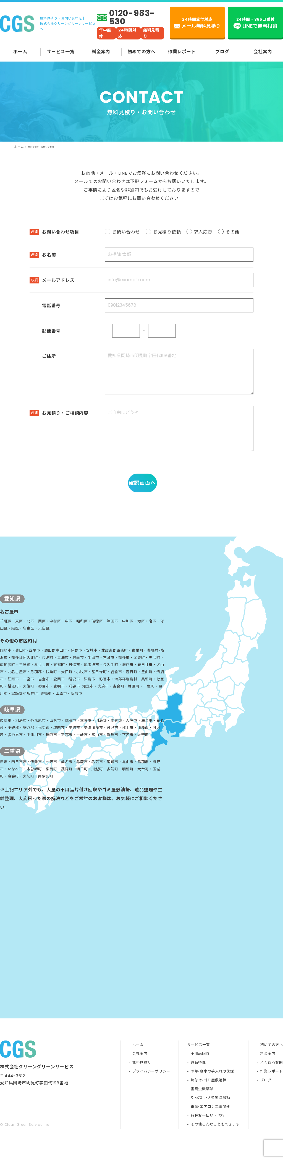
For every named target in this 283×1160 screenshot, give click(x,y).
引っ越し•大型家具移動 (210, 1112)
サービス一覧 (61, 52)
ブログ (222, 52)
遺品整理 (198, 1077)
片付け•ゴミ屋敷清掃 (208, 1094)
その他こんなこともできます (215, 1139)
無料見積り (141, 1077)
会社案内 (262, 52)
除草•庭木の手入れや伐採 (212, 1086)
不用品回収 (199, 1068)
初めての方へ (142, 52)
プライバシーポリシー (151, 1086)
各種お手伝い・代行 (207, 1130)
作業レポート (182, 52)
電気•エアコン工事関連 (210, 1121)
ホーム (20, 52)
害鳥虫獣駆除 (201, 1103)
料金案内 (101, 52)
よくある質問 (271, 1077)
